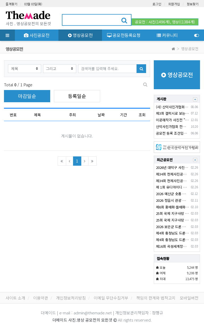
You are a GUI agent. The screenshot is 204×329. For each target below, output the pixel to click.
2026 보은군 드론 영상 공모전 (172, 226)
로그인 (156, 4)
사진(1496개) (159, 21)
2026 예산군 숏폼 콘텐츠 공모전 (172, 193)
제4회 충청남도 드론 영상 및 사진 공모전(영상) (172, 233)
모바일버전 (189, 298)
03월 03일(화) (33, 4)
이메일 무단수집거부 (111, 298)
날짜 (101, 114)
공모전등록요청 (124, 35)
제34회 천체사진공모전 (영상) (172, 174)
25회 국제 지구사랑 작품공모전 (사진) (172, 220)
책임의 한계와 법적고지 (156, 298)
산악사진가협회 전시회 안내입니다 (172, 126)
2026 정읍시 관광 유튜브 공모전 (172, 200)
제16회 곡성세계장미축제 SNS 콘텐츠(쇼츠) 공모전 (172, 246)
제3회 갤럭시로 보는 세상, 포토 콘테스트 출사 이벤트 (172, 113)
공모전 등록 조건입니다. (172, 133)
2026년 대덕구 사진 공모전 (172, 167)
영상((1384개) (183, 21)
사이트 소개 (15, 298)
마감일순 (27, 95)
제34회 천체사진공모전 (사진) (172, 180)
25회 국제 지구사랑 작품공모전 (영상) (172, 213)
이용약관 (40, 298)
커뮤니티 (167, 35)
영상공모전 (80, 35)
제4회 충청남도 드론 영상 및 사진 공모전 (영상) (172, 239)
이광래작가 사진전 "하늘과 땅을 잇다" (172, 119)
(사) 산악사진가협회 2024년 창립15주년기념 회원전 (172, 106)
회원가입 (174, 4)
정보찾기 (192, 4)
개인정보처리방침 (71, 298)
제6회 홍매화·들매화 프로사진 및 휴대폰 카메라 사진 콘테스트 (172, 207)
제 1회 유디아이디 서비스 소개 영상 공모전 (172, 187)
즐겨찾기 (11, 4)
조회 (142, 114)
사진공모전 (36, 35)
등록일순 (77, 95)
